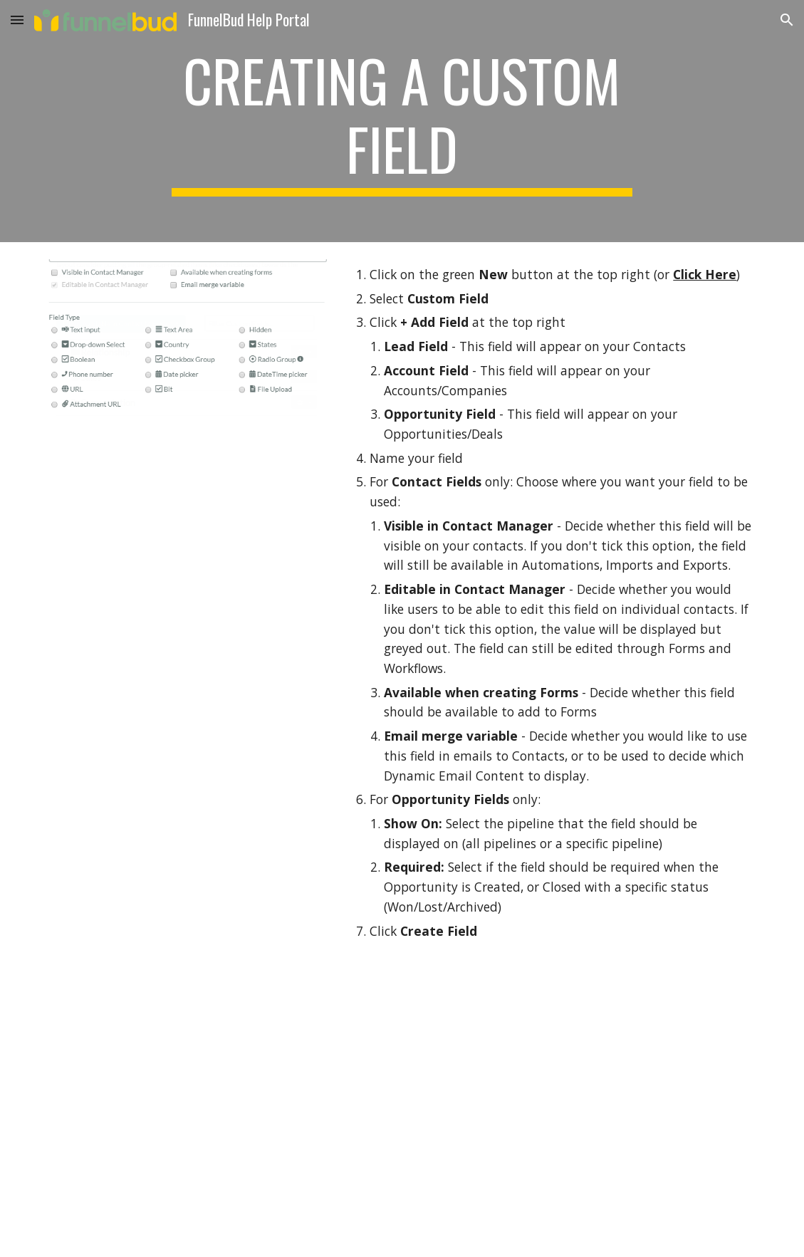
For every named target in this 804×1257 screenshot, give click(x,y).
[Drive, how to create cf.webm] (402, 1110)
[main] (402, 121)
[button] (17, 19)
